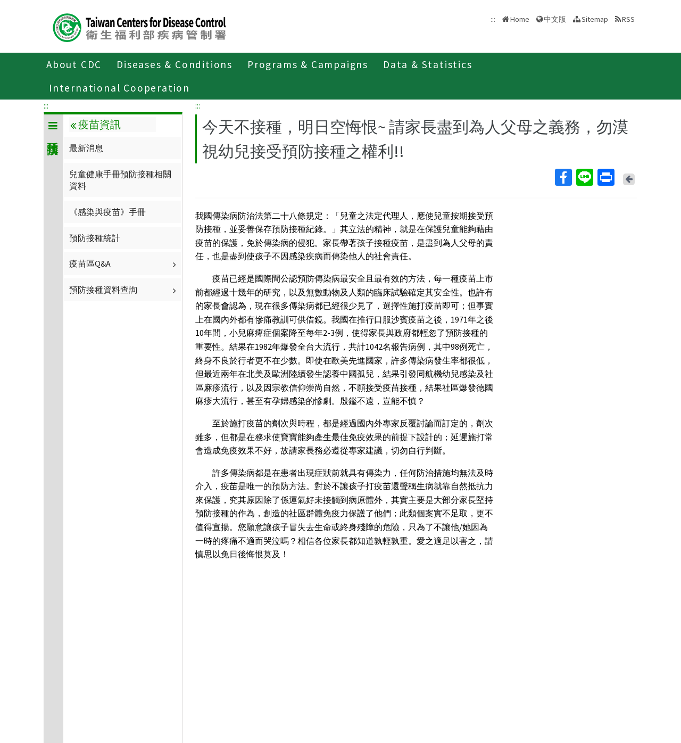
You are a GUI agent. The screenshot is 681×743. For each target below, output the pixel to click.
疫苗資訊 (95, 124)
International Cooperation (119, 87)
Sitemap (595, 19)
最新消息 (86, 148)
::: (46, 105)
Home (519, 19)
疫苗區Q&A (124, 263)
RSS (628, 19)
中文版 (555, 19)
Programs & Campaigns (307, 64)
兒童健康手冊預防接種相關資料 (120, 180)
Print (605, 177)
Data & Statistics (427, 64)
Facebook (563, 177)
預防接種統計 (94, 238)
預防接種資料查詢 (124, 289)
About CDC (74, 64)
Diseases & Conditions (174, 64)
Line (584, 177)
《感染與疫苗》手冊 (107, 212)
